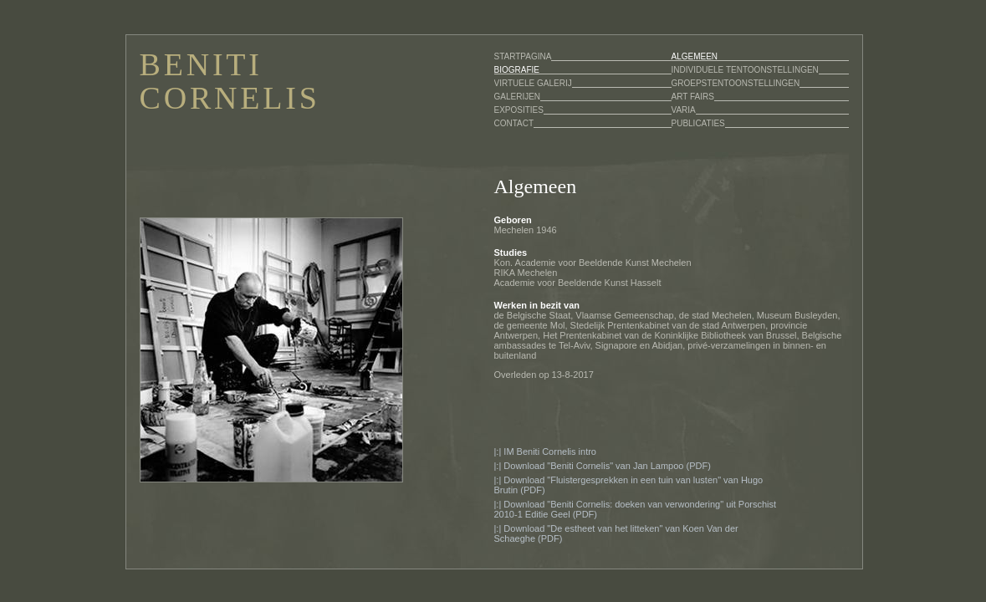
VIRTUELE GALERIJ (533, 83)
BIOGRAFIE (516, 69)
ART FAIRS (693, 96)
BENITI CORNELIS (230, 81)
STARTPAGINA (523, 56)
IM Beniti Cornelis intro (549, 451)
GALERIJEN (517, 96)
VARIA (684, 110)
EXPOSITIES (519, 110)
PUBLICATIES (698, 123)
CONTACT (514, 123)
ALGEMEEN (695, 56)
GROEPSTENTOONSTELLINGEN (736, 83)
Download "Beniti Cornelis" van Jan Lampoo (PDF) (606, 466)
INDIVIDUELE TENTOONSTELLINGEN (745, 69)
